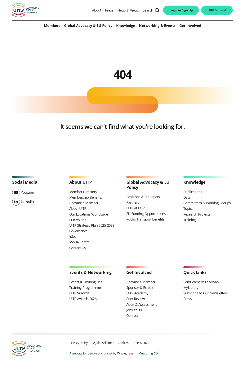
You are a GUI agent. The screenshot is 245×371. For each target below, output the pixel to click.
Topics (188, 208)
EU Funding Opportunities (146, 213)
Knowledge (125, 26)
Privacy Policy (78, 343)
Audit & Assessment (141, 304)
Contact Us (77, 247)
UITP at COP (135, 208)
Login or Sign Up (181, 10)
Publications (192, 191)
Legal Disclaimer (103, 343)
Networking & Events (157, 26)
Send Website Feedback (201, 282)
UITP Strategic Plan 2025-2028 (91, 225)
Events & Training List (85, 282)
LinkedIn (27, 201)
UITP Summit (216, 10)
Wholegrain (125, 353)
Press (109, 10)
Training (189, 219)
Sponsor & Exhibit (139, 287)
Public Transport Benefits (145, 219)
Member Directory (83, 191)
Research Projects (196, 214)
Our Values (77, 219)
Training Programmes (85, 287)
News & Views (128, 10)
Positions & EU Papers (143, 196)
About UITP (77, 208)
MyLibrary (190, 287)
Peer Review (135, 298)
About (96, 10)
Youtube (27, 192)
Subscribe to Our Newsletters (205, 293)
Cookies (123, 343)
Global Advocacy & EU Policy (88, 26)
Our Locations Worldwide (88, 214)
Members (52, 26)
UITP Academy (137, 293)
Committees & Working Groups (207, 203)
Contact (132, 315)
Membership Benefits (85, 197)
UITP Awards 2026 (82, 298)
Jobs (72, 236)
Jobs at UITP (135, 310)
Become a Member (83, 203)
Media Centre (79, 242)
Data (186, 197)
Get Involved (190, 26)
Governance (78, 231)
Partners (132, 202)
